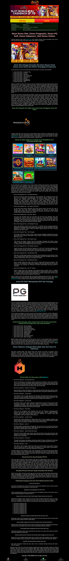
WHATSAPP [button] (43, 559)
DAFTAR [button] (22, 21)
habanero (45, 377)
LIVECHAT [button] (60, 559)
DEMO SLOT (34, 555)
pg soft (56, 341)
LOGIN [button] (46, 21)
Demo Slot (28, 39)
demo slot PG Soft (41, 311)
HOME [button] (8, 559)
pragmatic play (14, 136)
